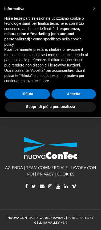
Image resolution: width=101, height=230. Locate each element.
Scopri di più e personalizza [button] (50, 106)
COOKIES (65, 174)
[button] (94, 8)
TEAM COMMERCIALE (47, 167)
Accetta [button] (73, 94)
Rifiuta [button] (27, 94)
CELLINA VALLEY (47, 222)
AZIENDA (14, 167)
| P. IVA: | (37, 218)
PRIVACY (45, 174)
